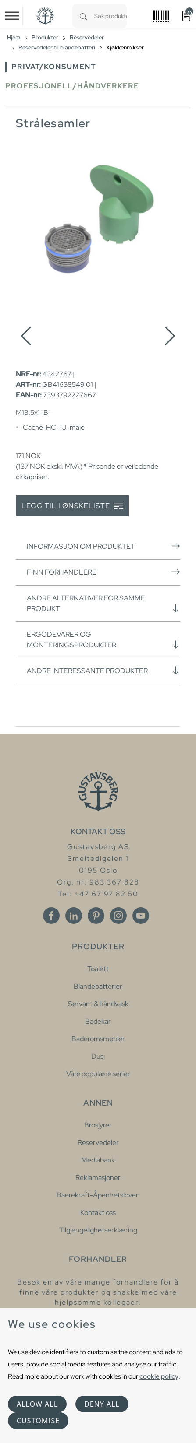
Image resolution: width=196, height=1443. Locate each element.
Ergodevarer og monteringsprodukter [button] (103, 640)
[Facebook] (51, 915)
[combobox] (110, 16)
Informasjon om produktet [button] (103, 546)
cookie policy (158, 1376)
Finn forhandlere (103, 572)
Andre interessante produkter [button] (103, 670)
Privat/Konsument (53, 66)
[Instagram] (118, 915)
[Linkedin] (73, 915)
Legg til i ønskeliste (72, 506)
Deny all (102, 1404)
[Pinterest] (96, 915)
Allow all (37, 1404)
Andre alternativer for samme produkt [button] (103, 603)
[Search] (83, 16)
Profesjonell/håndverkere (72, 86)
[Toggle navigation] (12, 16)
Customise (38, 1420)
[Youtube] (140, 915)
